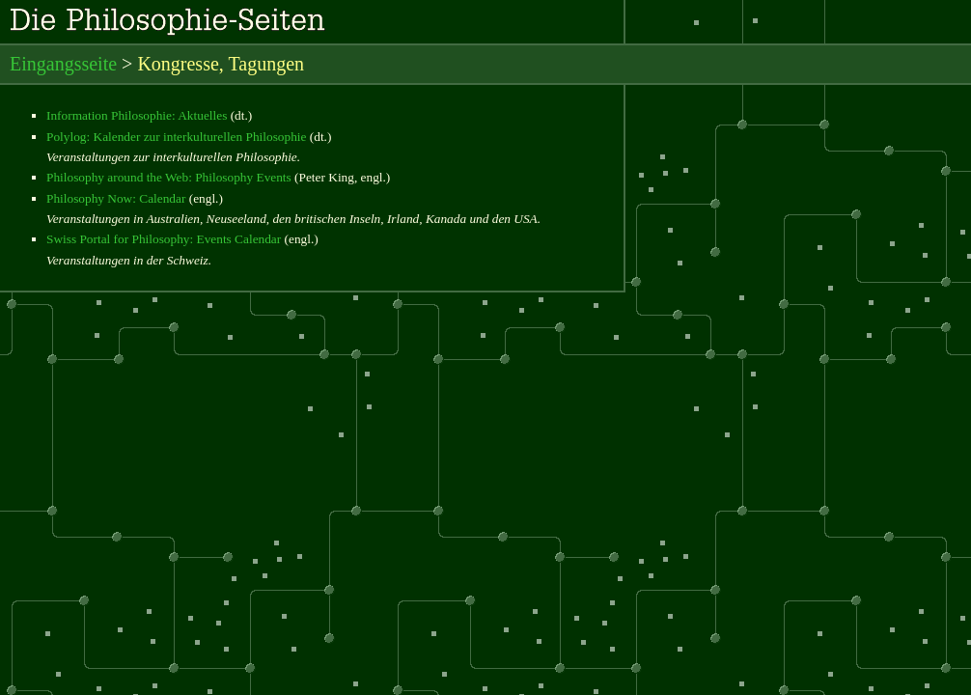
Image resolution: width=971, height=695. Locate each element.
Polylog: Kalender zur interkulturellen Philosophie (176, 136)
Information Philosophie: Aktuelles (136, 115)
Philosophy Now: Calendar (115, 198)
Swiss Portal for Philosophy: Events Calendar (163, 239)
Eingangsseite (63, 63)
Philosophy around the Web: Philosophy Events (168, 177)
